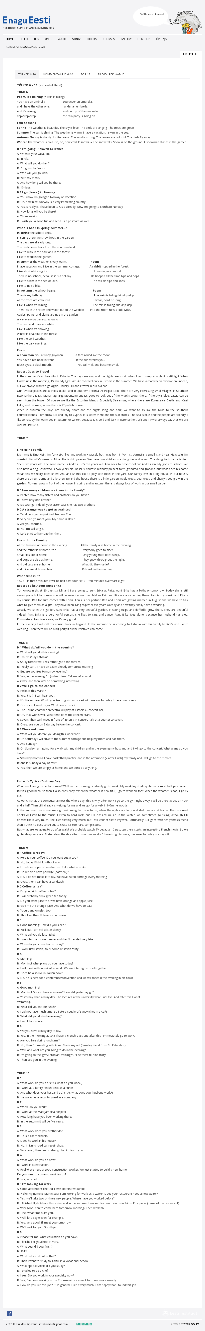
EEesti (30, 25)
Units (48, 39)
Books (92, 39)
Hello (24, 39)
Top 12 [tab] (85, 76)
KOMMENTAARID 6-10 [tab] (58, 76)
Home (10, 39)
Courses (109, 39)
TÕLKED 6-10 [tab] (27, 76)
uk (185, 54)
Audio (62, 39)
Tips (36, 39)
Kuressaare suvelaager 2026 (25, 47)
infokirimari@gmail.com (53, 1325)
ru (197, 54)
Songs (76, 39)
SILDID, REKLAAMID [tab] (111, 76)
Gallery (126, 39)
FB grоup (144, 39)
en (191, 54)
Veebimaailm (191, 1325)
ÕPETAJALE (162, 39)
